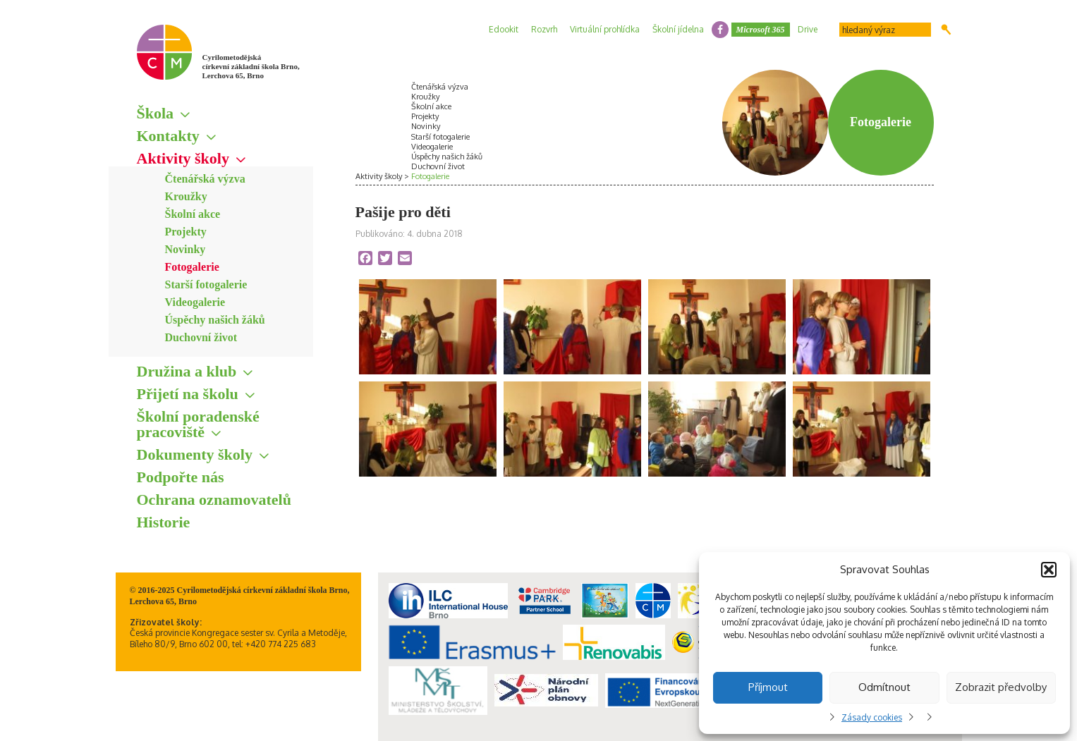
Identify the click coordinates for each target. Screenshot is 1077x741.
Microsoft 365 (760, 30)
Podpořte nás (180, 477)
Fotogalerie (192, 267)
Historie (163, 522)
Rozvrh (544, 29)
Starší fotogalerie (206, 284)
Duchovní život (201, 337)
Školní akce (193, 214)
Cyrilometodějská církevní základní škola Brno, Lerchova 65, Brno (251, 66)
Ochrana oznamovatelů (214, 499)
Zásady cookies (871, 717)
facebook (720, 29)
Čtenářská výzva (205, 179)
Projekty (186, 232)
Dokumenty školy (194, 454)
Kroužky (186, 196)
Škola (155, 113)
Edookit (503, 29)
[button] (1049, 570)
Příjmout (768, 687)
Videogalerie (195, 302)
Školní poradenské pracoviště (198, 424)
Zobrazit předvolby (1001, 687)
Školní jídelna (678, 29)
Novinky (185, 249)
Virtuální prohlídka (605, 29)
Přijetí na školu (187, 394)
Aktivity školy (183, 158)
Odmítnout (884, 687)
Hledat (946, 30)
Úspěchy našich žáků (215, 320)
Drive (807, 29)
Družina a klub (187, 371)
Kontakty (168, 136)
